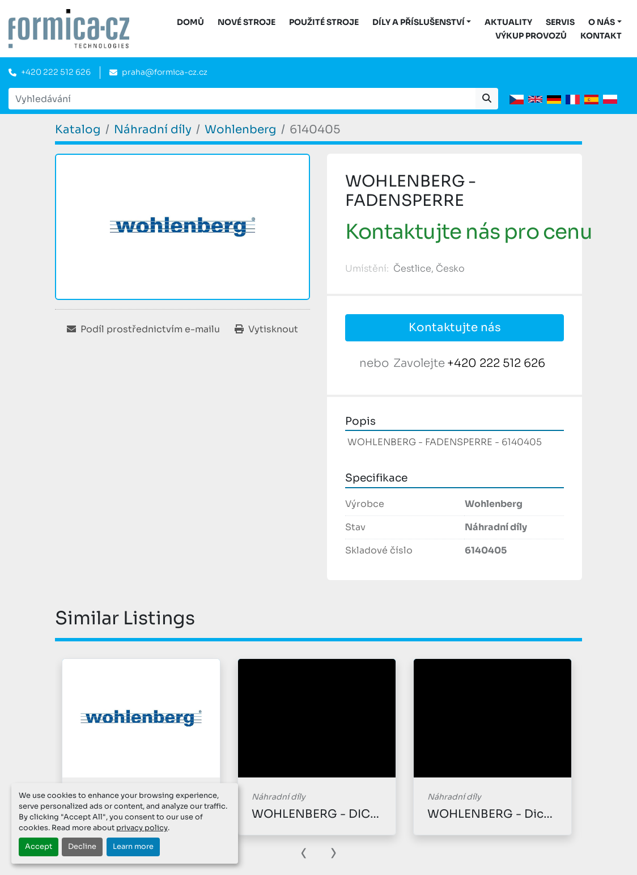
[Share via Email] (143, 329)
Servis (560, 22)
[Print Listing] (266, 329)
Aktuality (508, 22)
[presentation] (303, 852)
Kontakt (601, 36)
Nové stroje (246, 22)
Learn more (133, 846)
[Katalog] (78, 129)
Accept (38, 846)
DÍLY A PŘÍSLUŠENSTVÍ (418, 22)
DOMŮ (190, 22)
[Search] (242, 98)
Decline (82, 846)
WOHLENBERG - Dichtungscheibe (525, 814)
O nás (601, 22)
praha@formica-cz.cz (164, 72)
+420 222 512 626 (56, 72)
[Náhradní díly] (153, 129)
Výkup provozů (531, 36)
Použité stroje (324, 22)
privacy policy (142, 827)
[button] (422, 22)
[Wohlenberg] (241, 129)
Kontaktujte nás (455, 327)
